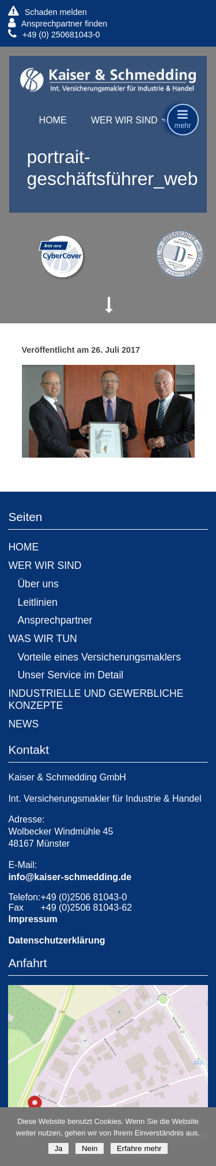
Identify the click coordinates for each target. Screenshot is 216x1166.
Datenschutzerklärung (56, 940)
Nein (89, 1148)
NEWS (23, 724)
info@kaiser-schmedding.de (69, 877)
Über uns (37, 584)
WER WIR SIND (124, 120)
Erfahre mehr (139, 1148)
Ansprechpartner (54, 620)
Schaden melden (47, 11)
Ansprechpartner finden (57, 23)
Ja (58, 1148)
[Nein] (201, 1136)
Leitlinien (37, 602)
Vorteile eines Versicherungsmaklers (99, 657)
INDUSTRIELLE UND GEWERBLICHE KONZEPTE (95, 699)
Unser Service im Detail (70, 675)
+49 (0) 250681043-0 (54, 34)
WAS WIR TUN (42, 638)
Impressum (32, 919)
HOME (53, 120)
